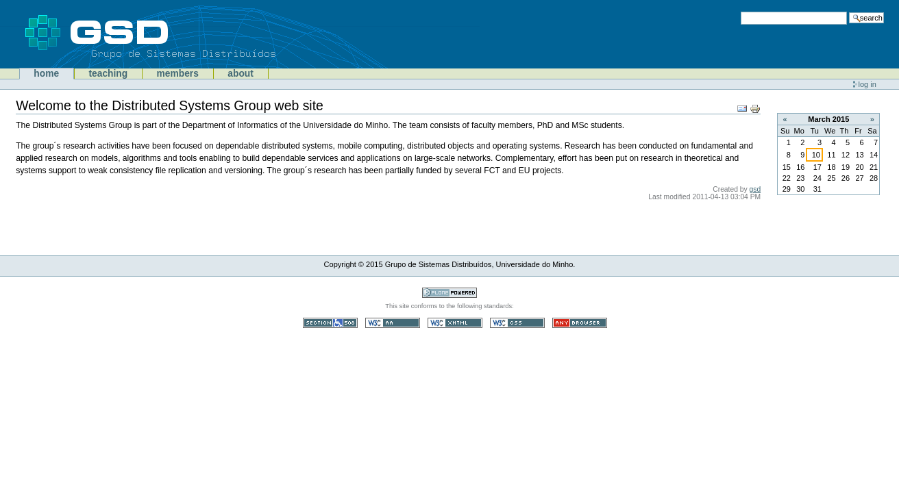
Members (178, 73)
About (240, 73)
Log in (867, 84)
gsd (755, 189)
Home (46, 73)
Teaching (107, 73)
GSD (171, 34)
